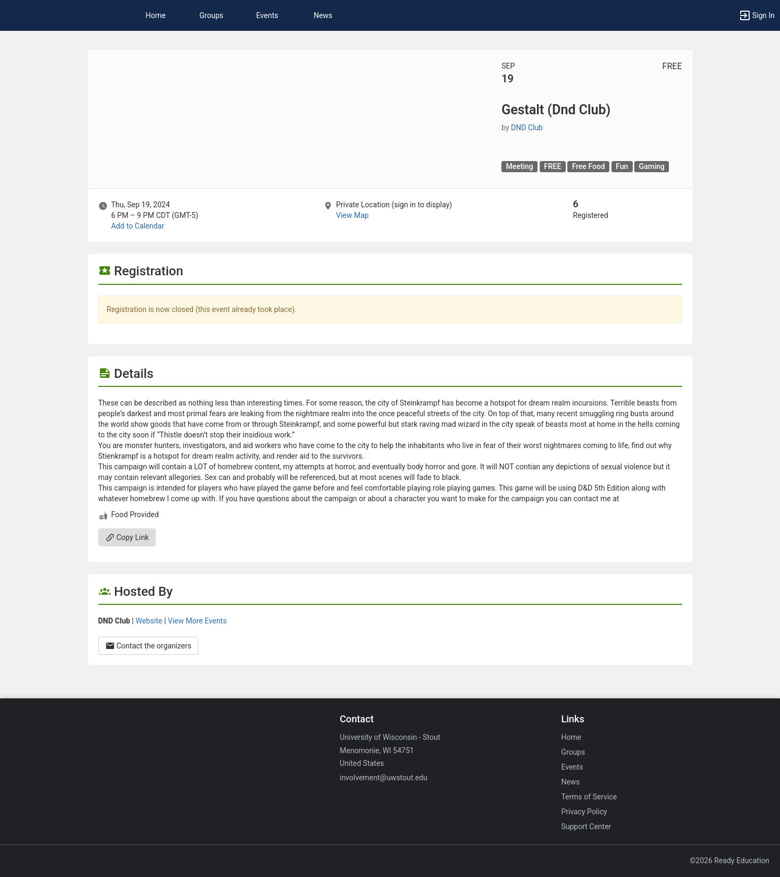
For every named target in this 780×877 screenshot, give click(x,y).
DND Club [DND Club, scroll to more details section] (527, 127)
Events (267, 15)
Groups (211, 15)
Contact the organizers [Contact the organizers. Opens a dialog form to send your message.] (148, 646)
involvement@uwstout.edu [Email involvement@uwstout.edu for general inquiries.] (383, 777)
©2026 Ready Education (729, 860)
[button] (756, 15)
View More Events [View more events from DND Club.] (197, 621)
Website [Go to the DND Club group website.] (149, 621)
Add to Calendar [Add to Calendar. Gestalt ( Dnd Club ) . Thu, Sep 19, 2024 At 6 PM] (137, 226)
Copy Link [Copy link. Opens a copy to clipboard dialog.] (127, 537)
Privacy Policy (584, 811)
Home (571, 737)
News (323, 15)
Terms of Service (589, 796)
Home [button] (156, 15)
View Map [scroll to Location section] (352, 215)
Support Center (586, 826)
